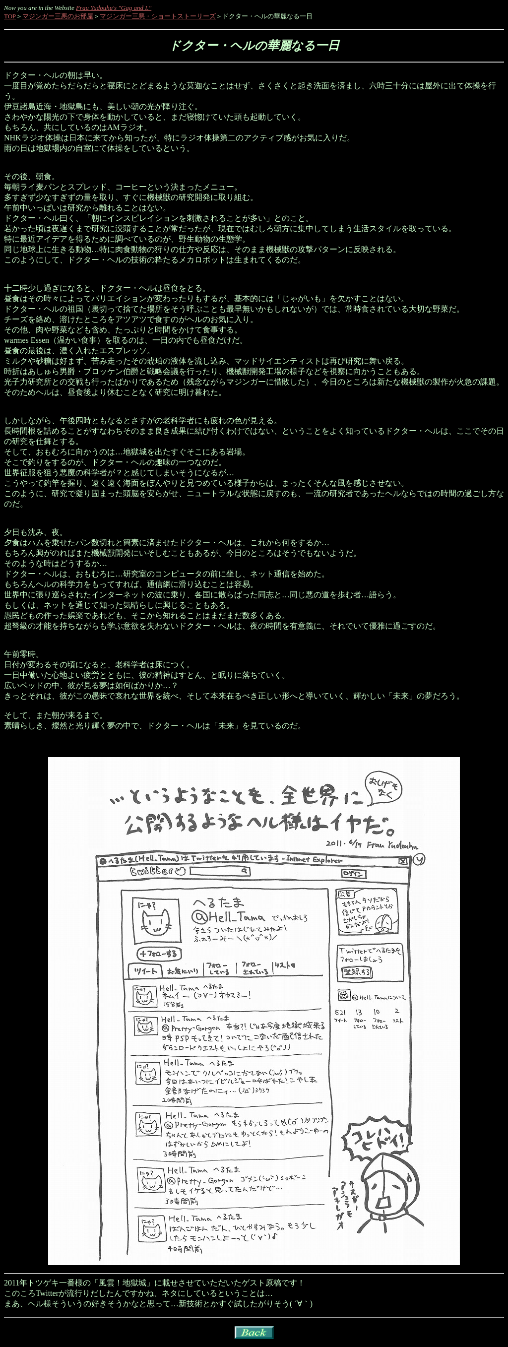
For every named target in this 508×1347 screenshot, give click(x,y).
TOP (10, 16)
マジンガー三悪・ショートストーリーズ (158, 16)
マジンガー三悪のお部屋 (57, 16)
